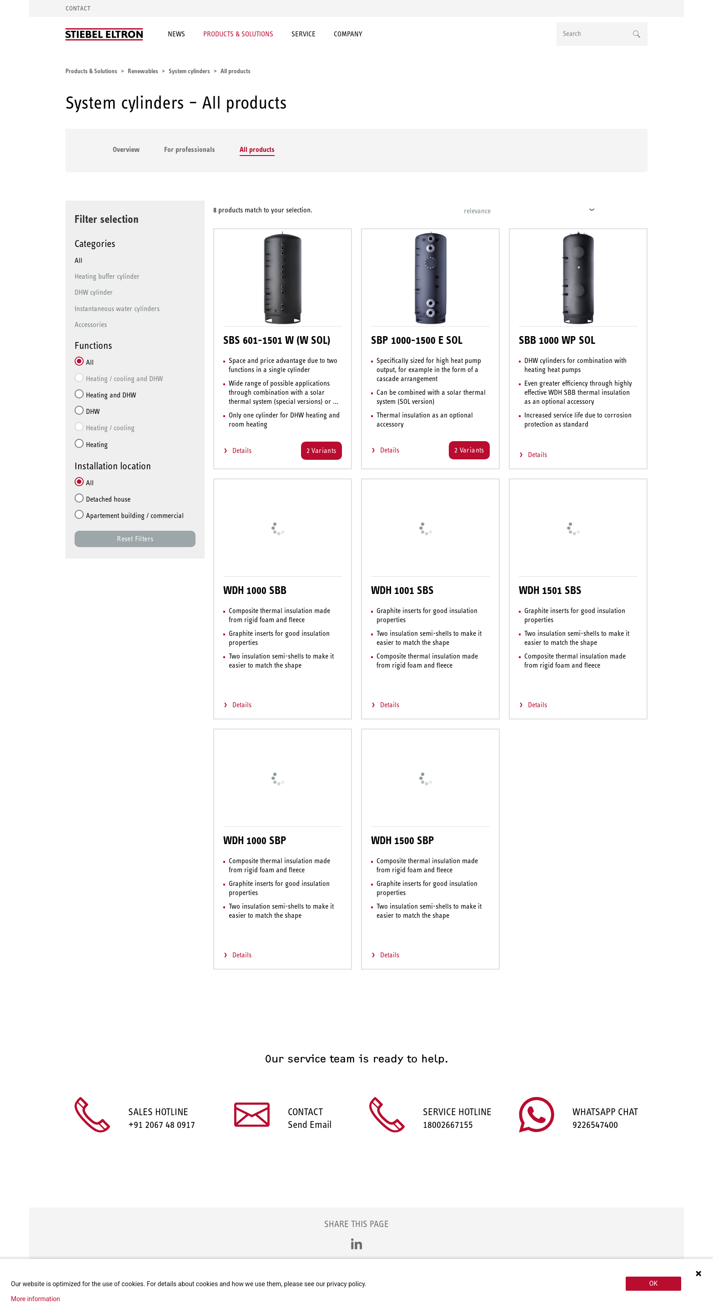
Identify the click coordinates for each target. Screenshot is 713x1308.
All (78, 260)
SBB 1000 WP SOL (557, 340)
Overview (126, 149)
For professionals (189, 149)
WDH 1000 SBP (254, 840)
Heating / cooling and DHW (124, 378)
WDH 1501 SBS (550, 590)
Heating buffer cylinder (107, 276)
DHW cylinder (94, 292)
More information (35, 1299)
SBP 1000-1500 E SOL (416, 340)
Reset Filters (135, 539)
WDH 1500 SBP (402, 840)
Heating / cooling (110, 428)
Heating (97, 444)
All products (257, 149)
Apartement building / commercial (135, 515)
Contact (77, 8)
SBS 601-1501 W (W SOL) (277, 340)
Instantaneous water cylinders (117, 308)
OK (653, 1283)
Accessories (91, 324)
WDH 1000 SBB (254, 590)
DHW (93, 411)
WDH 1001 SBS (402, 590)
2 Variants (321, 450)
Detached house (108, 499)
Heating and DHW (111, 395)
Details (241, 450)
